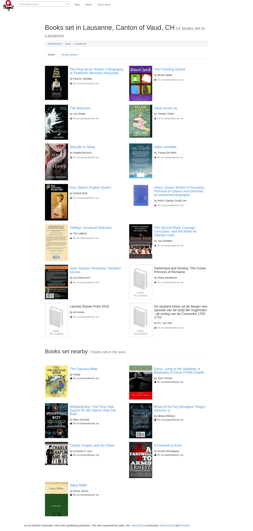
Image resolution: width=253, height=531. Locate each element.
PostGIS (185, 525)
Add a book (104, 4)
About (88, 4)
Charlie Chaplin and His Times (92, 445)
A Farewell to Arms (168, 445)
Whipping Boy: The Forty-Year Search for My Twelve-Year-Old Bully (93, 410)
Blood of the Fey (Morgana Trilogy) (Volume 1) (179, 408)
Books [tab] (51, 54)
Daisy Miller (78, 485)
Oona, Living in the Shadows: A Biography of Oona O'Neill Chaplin (179, 370)
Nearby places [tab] (69, 54)
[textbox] (43, 4)
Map (77, 4)
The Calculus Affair (84, 369)
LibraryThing (137, 525)
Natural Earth (166, 525)
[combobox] (43, 4)
